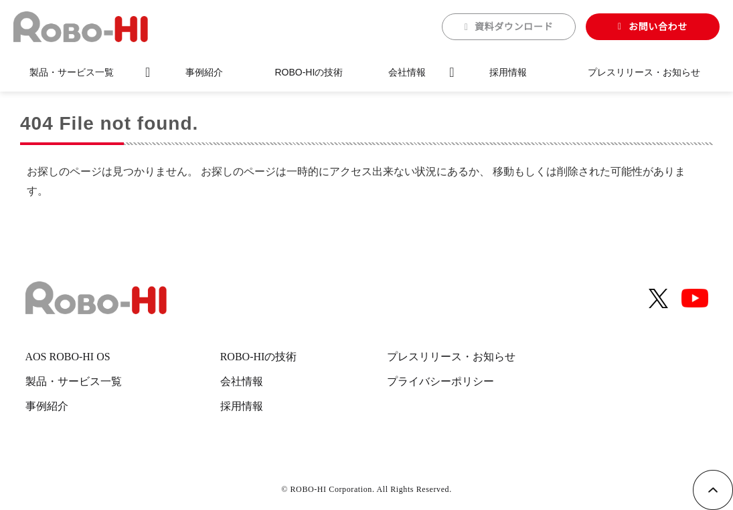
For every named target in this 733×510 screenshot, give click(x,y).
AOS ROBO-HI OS (67, 356)
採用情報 (508, 72)
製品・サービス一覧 (71, 72)
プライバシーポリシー (440, 381)
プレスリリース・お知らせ (644, 72)
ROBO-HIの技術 (308, 72)
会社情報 (407, 72)
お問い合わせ (658, 26)
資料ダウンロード (514, 26)
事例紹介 (204, 72)
